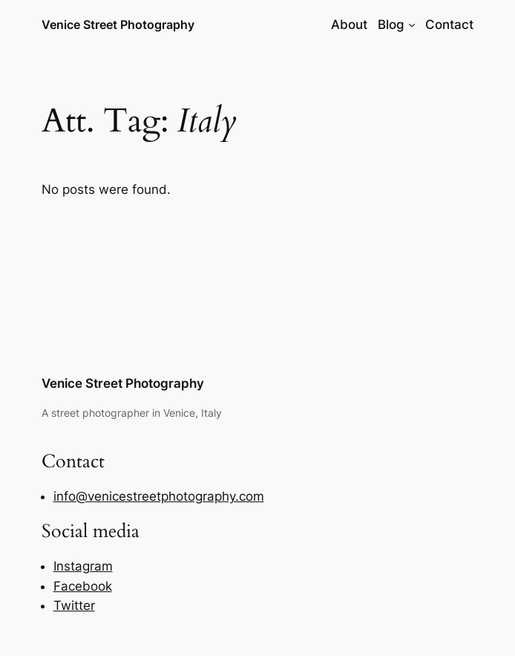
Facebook (82, 586)
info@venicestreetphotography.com (158, 496)
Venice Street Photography (118, 24)
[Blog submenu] (412, 24)
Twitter (74, 605)
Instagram (83, 566)
